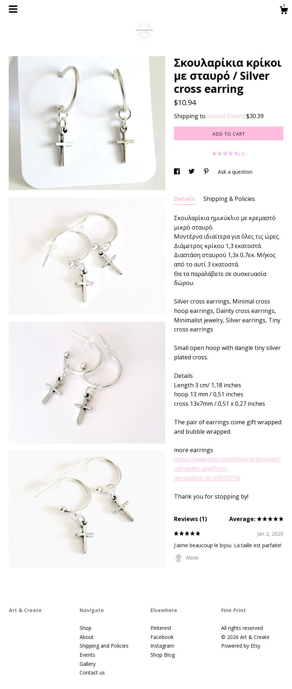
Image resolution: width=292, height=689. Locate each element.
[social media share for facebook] (177, 171)
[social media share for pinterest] (207, 171)
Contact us (92, 672)
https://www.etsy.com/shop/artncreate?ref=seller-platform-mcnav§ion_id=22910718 (227, 468)
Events (87, 654)
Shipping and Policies (104, 645)
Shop (86, 627)
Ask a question (235, 171)
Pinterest (160, 627)
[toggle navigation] (13, 9)
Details (185, 199)
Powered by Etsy (240, 645)
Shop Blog (162, 654)
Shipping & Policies (229, 199)
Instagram (162, 645)
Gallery (88, 663)
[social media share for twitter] (192, 171)
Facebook (162, 637)
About (87, 637)
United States (225, 116)
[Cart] (284, 11)
